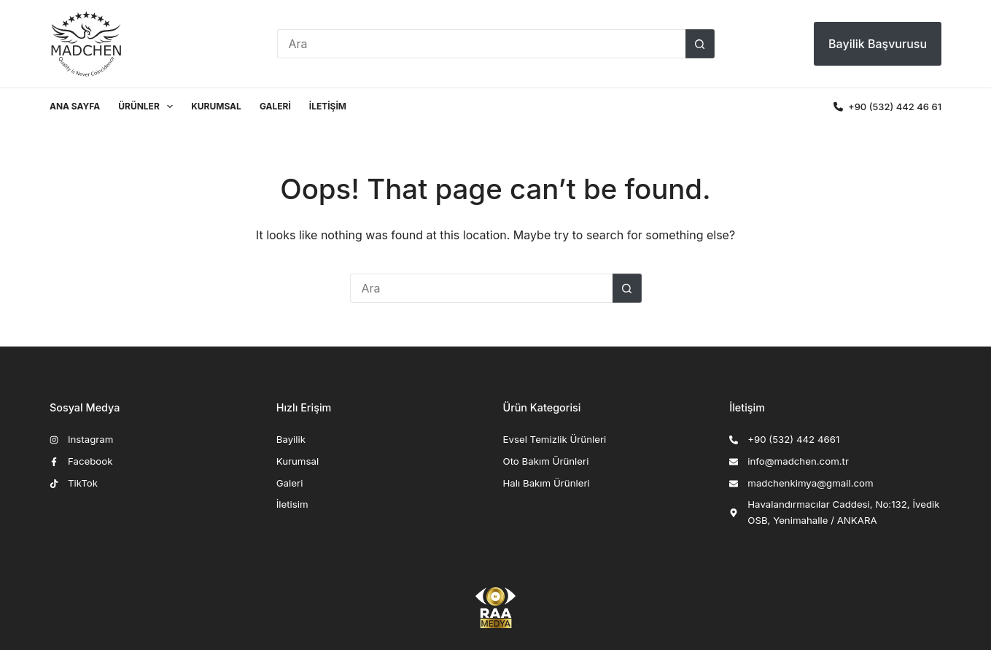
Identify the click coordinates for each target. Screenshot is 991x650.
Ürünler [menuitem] (148, 106)
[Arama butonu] (700, 43)
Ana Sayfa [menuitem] (75, 106)
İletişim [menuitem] (327, 106)
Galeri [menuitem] (275, 106)
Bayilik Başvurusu (877, 43)
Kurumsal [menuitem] (216, 106)
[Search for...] (481, 43)
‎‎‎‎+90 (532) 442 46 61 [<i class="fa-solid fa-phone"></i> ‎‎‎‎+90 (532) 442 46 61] (887, 106)
